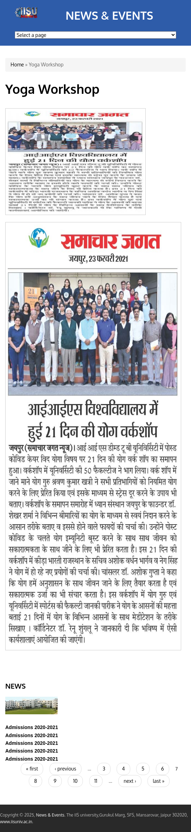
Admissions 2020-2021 (31, 727)
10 (75, 781)
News (15, 685)
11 (96, 781)
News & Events (109, 15)
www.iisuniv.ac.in (16, 821)
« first (32, 769)
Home (17, 64)
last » (158, 781)
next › (130, 781)
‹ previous (65, 769)
